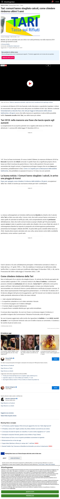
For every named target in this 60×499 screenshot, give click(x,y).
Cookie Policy (12, 488)
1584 (31, 471)
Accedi (57, 1)
